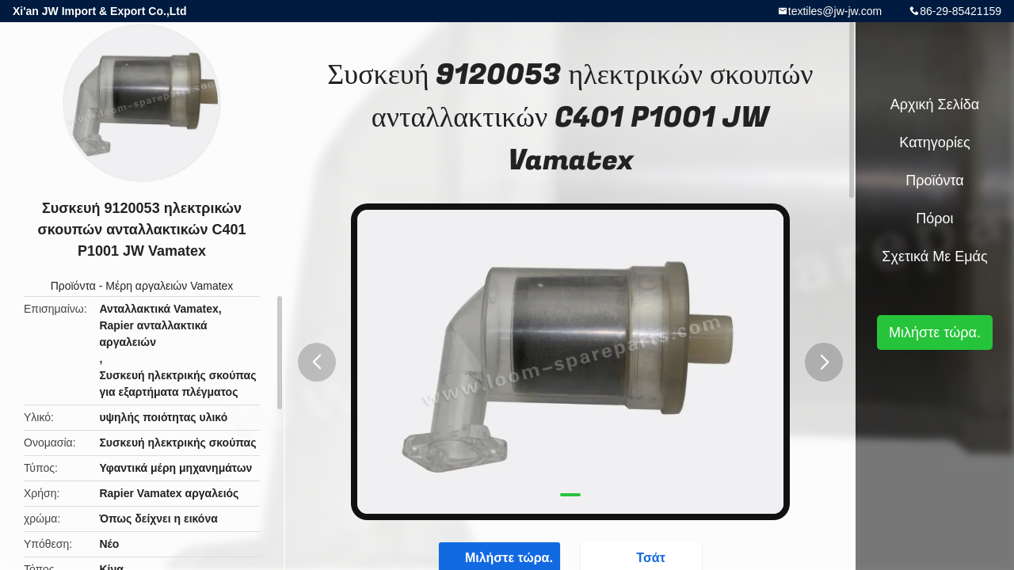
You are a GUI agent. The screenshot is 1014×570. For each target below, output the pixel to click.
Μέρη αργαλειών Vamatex (169, 285)
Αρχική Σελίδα (934, 104)
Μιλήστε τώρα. (935, 332)
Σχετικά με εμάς (934, 256)
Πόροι (934, 218)
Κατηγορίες (934, 142)
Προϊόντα (73, 285)
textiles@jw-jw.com (835, 11)
